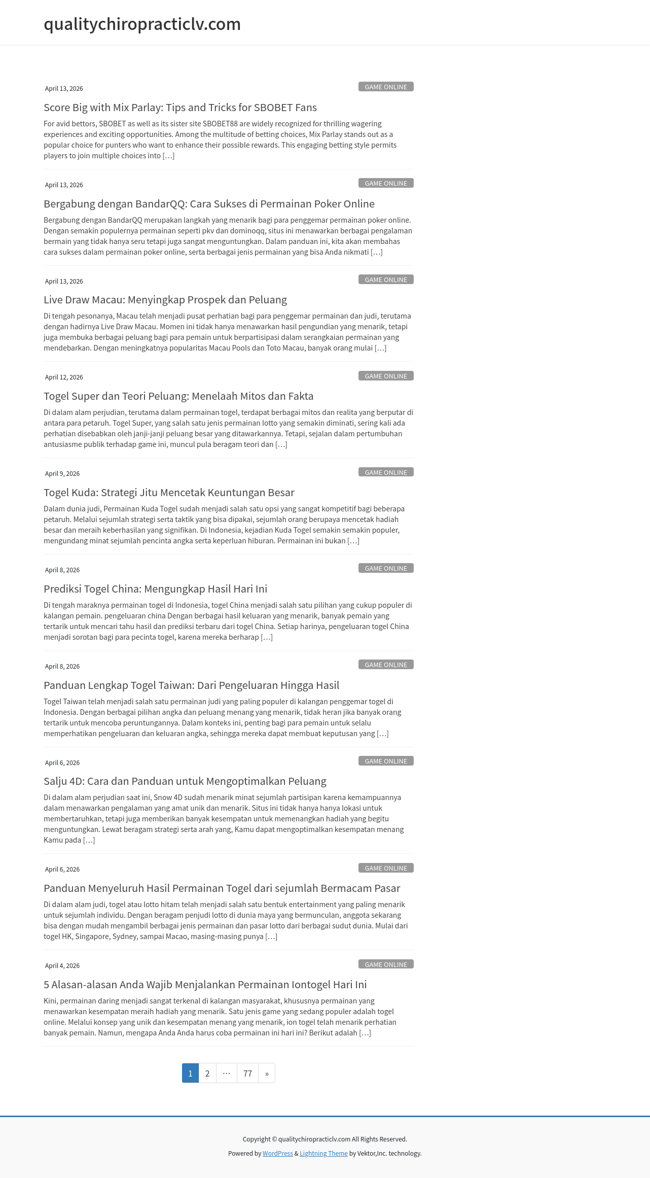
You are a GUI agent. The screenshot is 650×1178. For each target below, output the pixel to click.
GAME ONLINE (386, 86)
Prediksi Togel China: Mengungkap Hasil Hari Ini (155, 588)
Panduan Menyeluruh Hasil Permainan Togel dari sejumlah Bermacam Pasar (222, 887)
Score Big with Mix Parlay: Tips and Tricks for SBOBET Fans (180, 106)
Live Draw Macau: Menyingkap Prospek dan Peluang (165, 299)
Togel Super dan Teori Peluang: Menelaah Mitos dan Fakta (179, 395)
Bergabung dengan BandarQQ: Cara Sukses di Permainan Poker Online (209, 203)
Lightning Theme (324, 1153)
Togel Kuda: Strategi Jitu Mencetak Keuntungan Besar (169, 491)
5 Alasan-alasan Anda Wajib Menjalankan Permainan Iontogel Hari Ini (205, 984)
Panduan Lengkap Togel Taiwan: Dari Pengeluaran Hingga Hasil (191, 684)
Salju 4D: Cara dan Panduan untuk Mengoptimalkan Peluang (185, 780)
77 (251, 1072)
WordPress (278, 1153)
